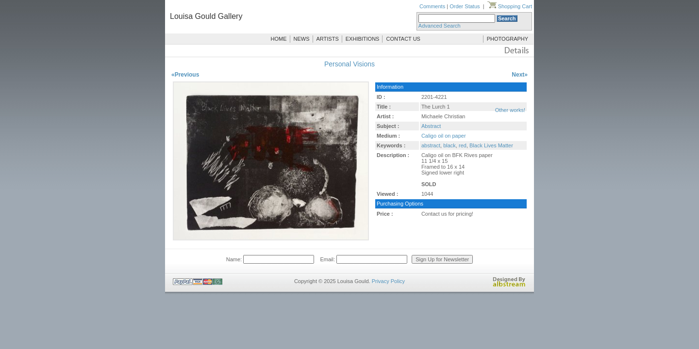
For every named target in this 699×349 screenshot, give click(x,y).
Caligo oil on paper (443, 136)
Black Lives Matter (491, 145)
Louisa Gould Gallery (206, 16)
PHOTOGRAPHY (507, 39)
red (462, 145)
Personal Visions (349, 64)
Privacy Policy (388, 281)
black (449, 145)
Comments (432, 6)
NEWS (302, 39)
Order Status (464, 6)
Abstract (431, 126)
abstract (430, 145)
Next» (520, 74)
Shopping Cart (509, 6)
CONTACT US (403, 39)
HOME (279, 39)
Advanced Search (439, 26)
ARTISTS (327, 39)
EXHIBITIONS (363, 39)
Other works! (510, 110)
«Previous (185, 74)
